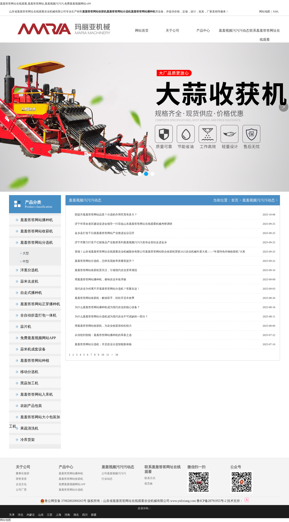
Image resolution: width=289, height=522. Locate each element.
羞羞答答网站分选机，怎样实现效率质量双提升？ (104, 260)
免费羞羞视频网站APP (38, 338)
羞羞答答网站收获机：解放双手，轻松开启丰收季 (104, 298)
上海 (58, 514)
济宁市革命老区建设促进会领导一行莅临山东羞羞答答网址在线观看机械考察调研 (123, 223)
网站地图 (264, 11)
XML (276, 11)
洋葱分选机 (29, 270)
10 (102, 354)
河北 (20, 514)
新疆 (93, 514)
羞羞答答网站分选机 (36, 242)
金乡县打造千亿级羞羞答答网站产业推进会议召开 (104, 233)
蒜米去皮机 (29, 281)
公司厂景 (21, 489)
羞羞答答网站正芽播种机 (40, 304)
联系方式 (149, 478)
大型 (26, 253)
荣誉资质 (21, 478)
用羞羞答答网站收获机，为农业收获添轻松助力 (103, 325)
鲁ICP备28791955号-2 (211, 501)
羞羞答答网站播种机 (36, 220)
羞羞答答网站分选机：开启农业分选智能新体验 (103, 344)
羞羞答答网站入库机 (36, 394)
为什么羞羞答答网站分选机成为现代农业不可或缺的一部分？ (111, 316)
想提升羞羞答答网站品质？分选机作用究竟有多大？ (106, 214)
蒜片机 (25, 326)
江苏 (49, 514)
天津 (11, 514)
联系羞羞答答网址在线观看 (264, 32)
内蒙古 (31, 514)
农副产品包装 (31, 406)
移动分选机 (29, 372)
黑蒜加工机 (29, 383)
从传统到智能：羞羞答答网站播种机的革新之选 (103, 335)
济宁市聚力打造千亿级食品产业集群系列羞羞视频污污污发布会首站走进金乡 (121, 242)
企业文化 (21, 484)
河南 (67, 514)
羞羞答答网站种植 (34, 360)
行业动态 (107, 478)
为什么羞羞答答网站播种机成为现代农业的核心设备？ (107, 307)
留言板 (148, 483)
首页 (234, 200)
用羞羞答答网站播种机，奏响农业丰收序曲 (100, 279)
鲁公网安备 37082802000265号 (63, 501)
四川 (85, 514)
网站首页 (142, 30)
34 (116, 354)
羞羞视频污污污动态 (234, 30)
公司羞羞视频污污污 (114, 473)
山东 (41, 514)
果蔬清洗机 (29, 428)
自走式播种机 (31, 293)
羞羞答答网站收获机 (36, 231)
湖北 (76, 514)
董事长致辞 (22, 473)
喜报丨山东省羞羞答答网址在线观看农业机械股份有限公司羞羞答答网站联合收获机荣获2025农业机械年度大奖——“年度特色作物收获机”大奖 (160, 251)
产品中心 (203, 30)
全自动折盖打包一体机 (38, 315)
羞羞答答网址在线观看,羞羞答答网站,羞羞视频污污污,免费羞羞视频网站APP (45, 3)
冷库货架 (27, 440)
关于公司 (172, 30)
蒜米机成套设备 (33, 349)
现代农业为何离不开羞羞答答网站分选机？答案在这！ (107, 288)
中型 (26, 261)
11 (107, 354)
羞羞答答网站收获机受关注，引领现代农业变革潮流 (106, 270)
